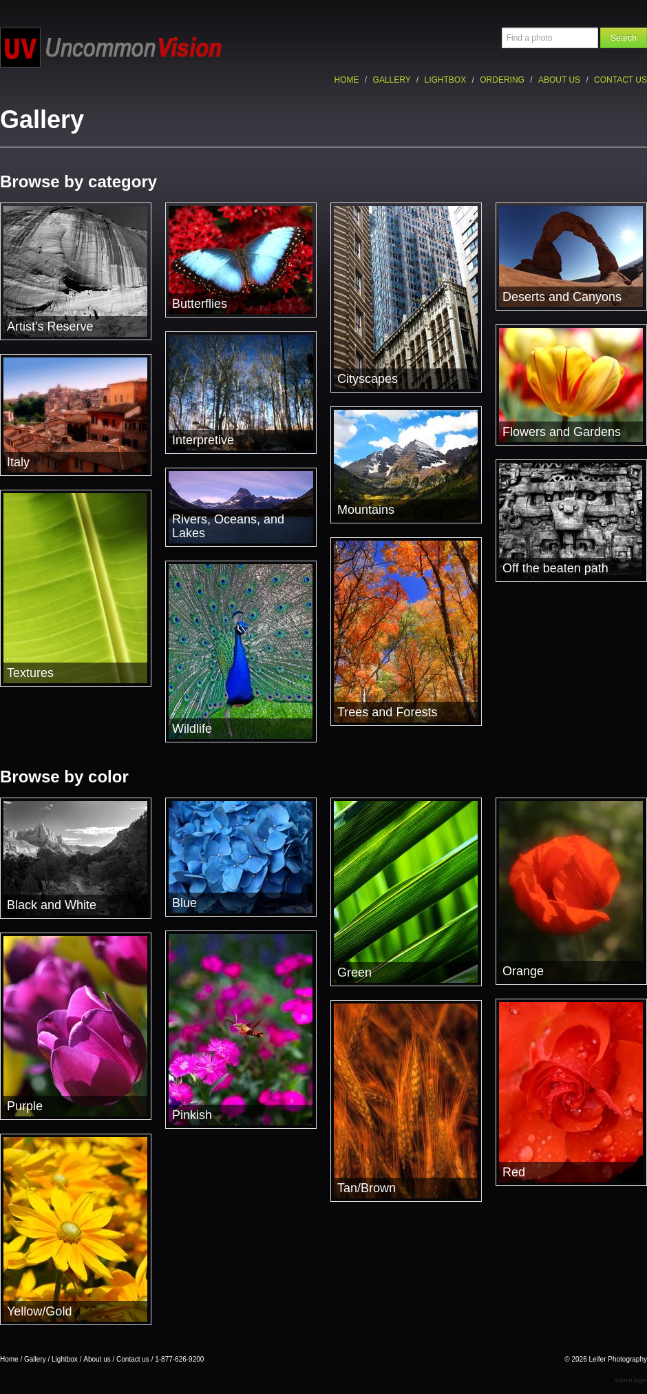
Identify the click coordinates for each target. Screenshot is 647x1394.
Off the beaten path (555, 568)
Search (624, 38)
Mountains (365, 510)
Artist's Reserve (50, 326)
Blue (184, 903)
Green (354, 972)
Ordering (502, 80)
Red (513, 1172)
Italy (18, 462)
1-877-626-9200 (179, 1359)
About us (559, 80)
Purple (25, 1106)
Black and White (51, 905)
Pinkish (192, 1115)
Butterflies (199, 304)
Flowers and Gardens (561, 432)
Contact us (620, 80)
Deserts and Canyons (562, 297)
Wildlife (192, 729)
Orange (523, 971)
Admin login (631, 1380)
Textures (30, 673)
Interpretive (203, 440)
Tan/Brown (366, 1188)
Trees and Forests (387, 712)
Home (347, 80)
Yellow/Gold (39, 1311)
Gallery (392, 80)
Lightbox (446, 80)
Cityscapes (367, 379)
